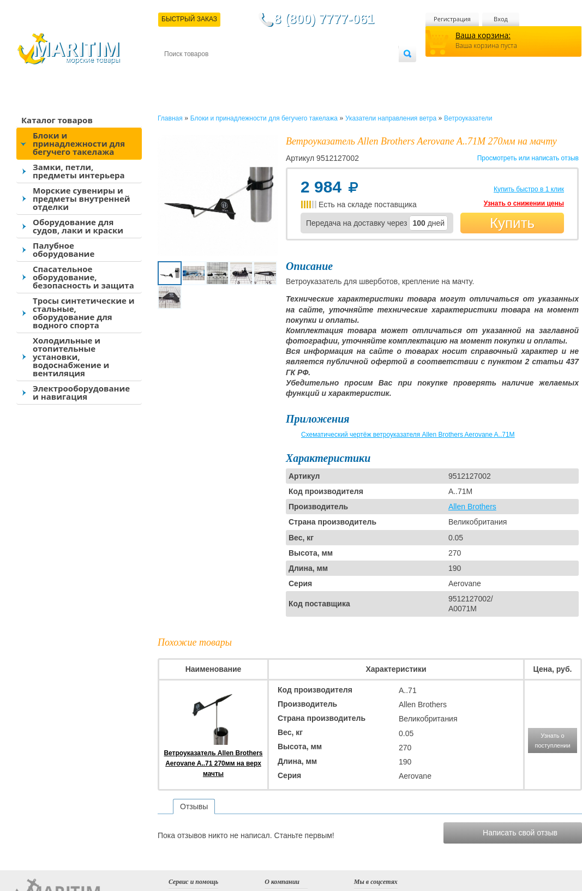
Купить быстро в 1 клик (529, 189)
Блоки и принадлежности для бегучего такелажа (79, 143)
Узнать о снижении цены (524, 203)
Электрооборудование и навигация (81, 392)
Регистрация (452, 19)
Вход (501, 19)
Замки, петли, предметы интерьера (79, 170)
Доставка (218, 71)
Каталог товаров (57, 120)
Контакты (176, 71)
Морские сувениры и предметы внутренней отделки (81, 198)
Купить (512, 223)
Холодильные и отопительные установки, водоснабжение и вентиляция (71, 356)
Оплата (254, 71)
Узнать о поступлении (552, 740)
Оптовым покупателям (364, 71)
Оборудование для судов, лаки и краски (78, 226)
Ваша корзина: (483, 35)
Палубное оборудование (63, 249)
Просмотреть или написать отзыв (528, 158)
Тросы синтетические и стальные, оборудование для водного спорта (84, 312)
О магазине (294, 71)
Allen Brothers (472, 506)
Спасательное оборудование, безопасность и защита (83, 277)
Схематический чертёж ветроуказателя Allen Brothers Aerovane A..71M (408, 434)
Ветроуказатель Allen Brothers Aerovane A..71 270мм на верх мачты (213, 763)
